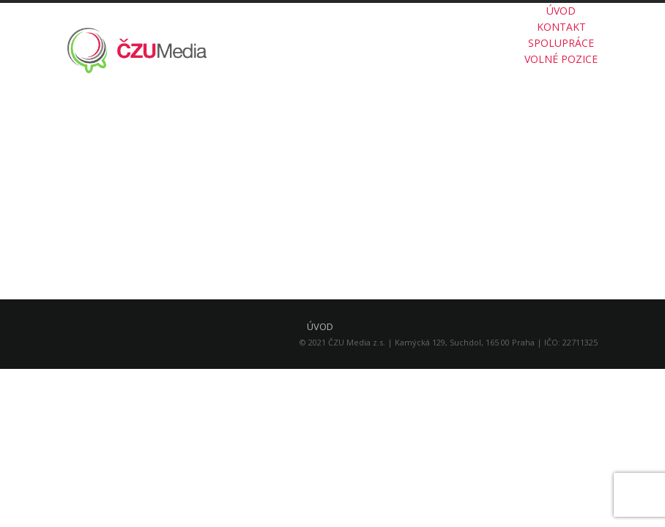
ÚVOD (561, 11)
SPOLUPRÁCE (561, 43)
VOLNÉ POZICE (561, 59)
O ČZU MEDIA (514, 146)
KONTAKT (561, 27)
